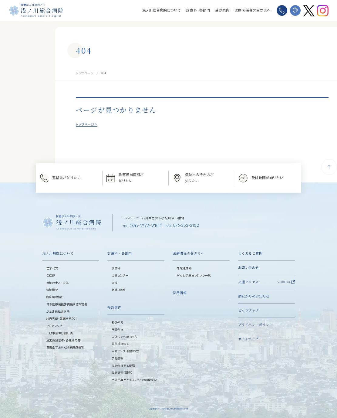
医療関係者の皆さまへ (253, 10)
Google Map (284, 280)
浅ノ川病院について (58, 251)
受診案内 (222, 10)
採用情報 (180, 291)
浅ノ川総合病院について (161, 10)
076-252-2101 (138, 224)
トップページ (84, 73)
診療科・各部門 (198, 10)
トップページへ (86, 124)
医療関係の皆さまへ (188, 251)
